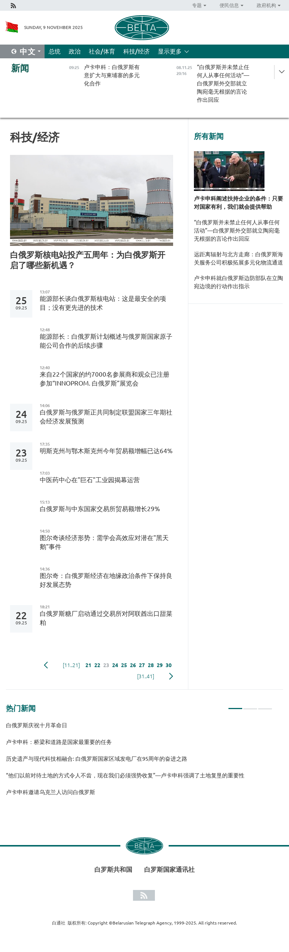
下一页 (171, 676)
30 (169, 665)
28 (151, 665)
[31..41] (145, 676)
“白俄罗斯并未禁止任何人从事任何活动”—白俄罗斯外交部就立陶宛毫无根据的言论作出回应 (237, 230)
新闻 (20, 68)
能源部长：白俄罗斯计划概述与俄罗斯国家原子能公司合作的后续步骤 (106, 341)
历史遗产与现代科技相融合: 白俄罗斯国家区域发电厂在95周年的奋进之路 (96, 759)
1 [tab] (235, 705)
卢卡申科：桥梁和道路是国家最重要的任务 (59, 742)
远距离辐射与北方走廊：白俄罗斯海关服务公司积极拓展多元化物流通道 (238, 258)
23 (106, 665)
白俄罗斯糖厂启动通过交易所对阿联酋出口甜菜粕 (106, 618)
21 (88, 665)
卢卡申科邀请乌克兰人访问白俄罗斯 (50, 792)
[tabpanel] (139, 762)
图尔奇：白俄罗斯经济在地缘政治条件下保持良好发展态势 (106, 580)
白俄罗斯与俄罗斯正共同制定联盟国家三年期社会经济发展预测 (106, 417)
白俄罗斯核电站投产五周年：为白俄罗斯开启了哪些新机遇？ (87, 260)
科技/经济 (136, 51)
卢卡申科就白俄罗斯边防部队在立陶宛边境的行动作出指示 (238, 282)
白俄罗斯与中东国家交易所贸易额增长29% (100, 508)
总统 (55, 51)
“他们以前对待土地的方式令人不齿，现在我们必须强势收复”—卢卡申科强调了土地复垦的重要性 (125, 775)
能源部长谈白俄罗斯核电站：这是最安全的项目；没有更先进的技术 (103, 303)
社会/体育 (102, 51)
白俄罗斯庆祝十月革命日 (36, 725)
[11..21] (71, 665)
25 (124, 665)
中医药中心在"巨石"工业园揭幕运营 (90, 479)
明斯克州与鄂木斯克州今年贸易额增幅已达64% (106, 450)
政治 (75, 51)
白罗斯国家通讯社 (169, 869)
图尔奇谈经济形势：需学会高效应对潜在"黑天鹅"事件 (104, 542)
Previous (46, 665)
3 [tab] (265, 705)
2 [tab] (250, 705)
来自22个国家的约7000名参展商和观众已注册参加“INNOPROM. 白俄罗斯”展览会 (104, 379)
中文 (28, 51)
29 (160, 665)
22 (97, 665)
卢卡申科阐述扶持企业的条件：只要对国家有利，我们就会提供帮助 (238, 202)
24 (115, 665)
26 (133, 665)
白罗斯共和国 (113, 869)
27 (142, 665)
